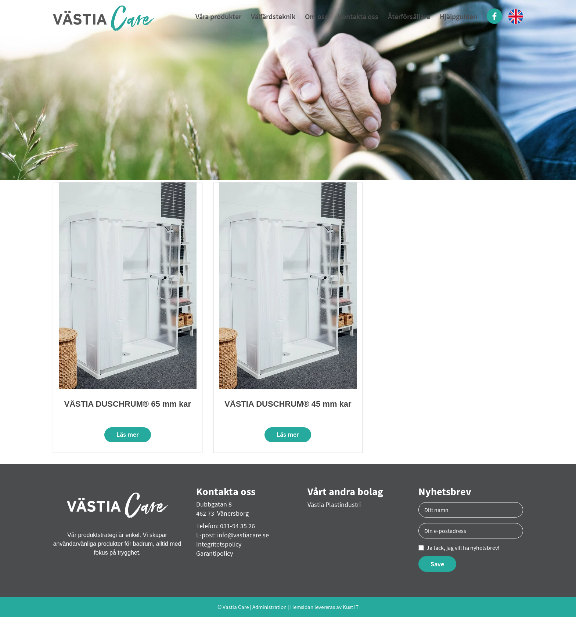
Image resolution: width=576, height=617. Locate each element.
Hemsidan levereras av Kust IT (324, 606)
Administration (269, 606)
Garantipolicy (214, 553)
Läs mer (127, 434)
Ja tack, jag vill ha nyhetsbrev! (459, 547)
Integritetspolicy (218, 544)
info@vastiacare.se (243, 535)
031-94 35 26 (237, 526)
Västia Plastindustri (334, 504)
